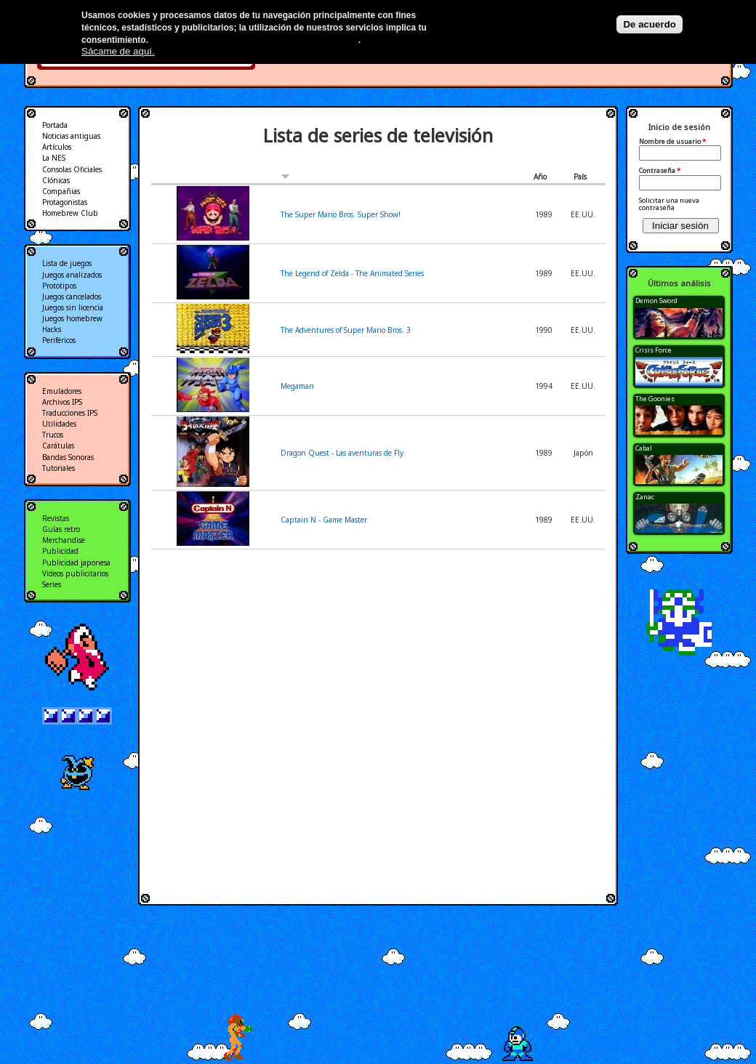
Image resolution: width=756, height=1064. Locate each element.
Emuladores (61, 391)
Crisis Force (653, 350)
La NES (53, 158)
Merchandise (63, 540)
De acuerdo (649, 24)
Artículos (56, 147)
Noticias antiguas (71, 136)
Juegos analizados (72, 275)
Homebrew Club (70, 213)
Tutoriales (58, 468)
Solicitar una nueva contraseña (669, 204)
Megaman (297, 386)
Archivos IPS (62, 402)
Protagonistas (64, 202)
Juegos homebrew (72, 318)
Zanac (644, 496)
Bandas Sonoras (68, 457)
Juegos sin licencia (72, 307)
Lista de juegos (67, 263)
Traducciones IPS (69, 413)
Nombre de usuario (672, 141)
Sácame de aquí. (118, 51)
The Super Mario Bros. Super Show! (341, 214)
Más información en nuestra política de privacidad (254, 40)
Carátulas (58, 445)
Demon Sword (656, 300)
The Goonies (655, 398)
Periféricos (59, 340)
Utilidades (59, 424)
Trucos (52, 435)
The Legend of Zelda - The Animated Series (352, 273)
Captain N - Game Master (324, 520)
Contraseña (659, 170)
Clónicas (56, 180)
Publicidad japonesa (76, 562)
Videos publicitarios (75, 573)
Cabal (643, 448)
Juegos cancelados (71, 296)
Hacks (51, 329)
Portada (55, 125)
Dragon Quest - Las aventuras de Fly (342, 453)
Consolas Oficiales (72, 169)
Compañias (61, 191)
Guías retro (61, 529)
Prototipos (59, 286)
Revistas (55, 518)
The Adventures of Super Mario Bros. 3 (346, 330)
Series (51, 584)
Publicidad (60, 551)
